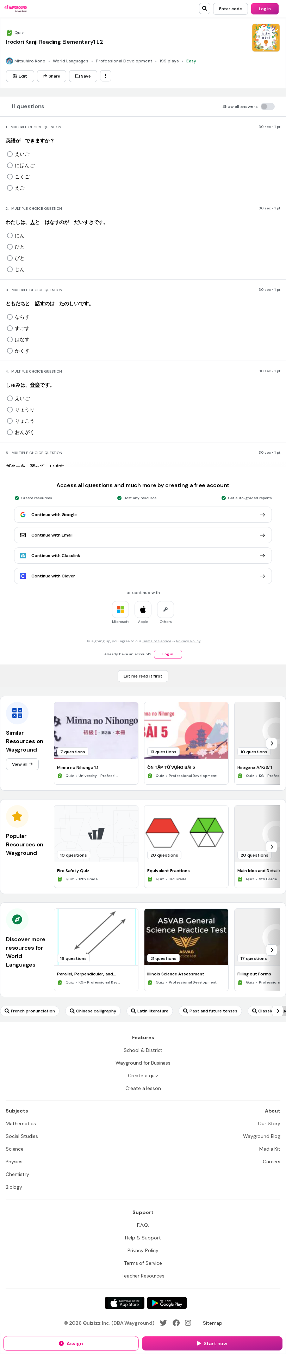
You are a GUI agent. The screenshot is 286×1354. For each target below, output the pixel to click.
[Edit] (20, 76)
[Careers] (271, 1161)
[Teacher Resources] (143, 1276)
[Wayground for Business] (143, 1063)
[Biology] (14, 1187)
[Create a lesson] (143, 1088)
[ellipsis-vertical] (105, 75)
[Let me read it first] (143, 676)
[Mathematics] (21, 1123)
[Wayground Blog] (261, 1136)
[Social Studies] (22, 1136)
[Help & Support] (143, 1237)
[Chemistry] (17, 1174)
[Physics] (14, 1161)
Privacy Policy (188, 641)
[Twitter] (163, 1323)
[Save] (83, 76)
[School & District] (143, 1050)
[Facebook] (176, 1323)
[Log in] (265, 9)
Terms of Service (156, 641)
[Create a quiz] (143, 1075)
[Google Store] (167, 1303)
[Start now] (212, 1343)
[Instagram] (188, 1323)
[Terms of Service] (143, 1263)
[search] (204, 8)
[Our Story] (269, 1123)
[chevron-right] (271, 743)
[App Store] (124, 1303)
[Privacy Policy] (143, 1250)
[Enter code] (230, 9)
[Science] (15, 1149)
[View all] (22, 764)
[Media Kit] (269, 1149)
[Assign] (71, 1343)
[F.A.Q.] (143, 1225)
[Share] (51, 76)
